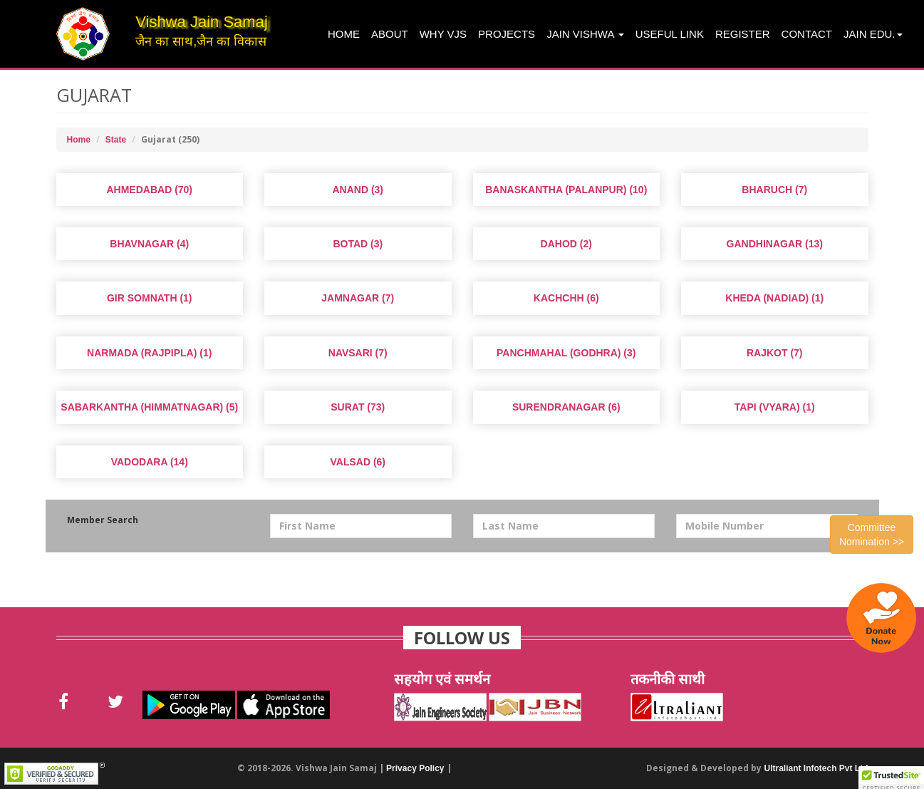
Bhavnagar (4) (149, 243)
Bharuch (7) (774, 189)
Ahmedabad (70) (149, 189)
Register (742, 34)
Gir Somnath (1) (149, 298)
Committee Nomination (871, 534)
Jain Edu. (873, 34)
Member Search (102, 520)
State (115, 140)
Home (344, 34)
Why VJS (443, 34)
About (389, 34)
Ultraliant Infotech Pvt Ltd (816, 768)
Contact (807, 34)
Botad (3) (358, 243)
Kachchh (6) (566, 298)
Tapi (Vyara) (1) (774, 407)
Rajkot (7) (775, 353)
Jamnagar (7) (357, 298)
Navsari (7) (358, 353)
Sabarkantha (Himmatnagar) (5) (149, 407)
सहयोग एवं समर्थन (442, 679)
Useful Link (669, 34)
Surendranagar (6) (566, 407)
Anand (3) (357, 189)
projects (506, 34)
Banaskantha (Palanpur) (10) (566, 189)
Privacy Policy (415, 768)
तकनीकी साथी (667, 679)
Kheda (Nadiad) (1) (774, 298)
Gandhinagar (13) (775, 243)
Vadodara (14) (149, 462)
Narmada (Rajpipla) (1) (149, 353)
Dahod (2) (566, 243)
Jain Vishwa (585, 34)
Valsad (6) (357, 462)
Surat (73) (358, 407)
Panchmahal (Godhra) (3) (566, 353)
